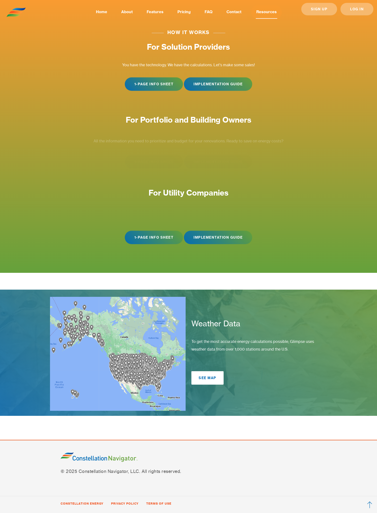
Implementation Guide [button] (218, 84)
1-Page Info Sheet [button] (154, 84)
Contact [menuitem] (233, 11)
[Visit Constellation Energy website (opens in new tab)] (82, 503)
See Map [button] (207, 378)
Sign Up (319, 9)
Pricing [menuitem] (184, 11)
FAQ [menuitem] (209, 11)
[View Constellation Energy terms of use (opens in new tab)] (158, 503)
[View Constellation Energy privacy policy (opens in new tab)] (124, 503)
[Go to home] (16, 12)
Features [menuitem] (155, 11)
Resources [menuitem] (266, 11)
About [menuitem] (127, 11)
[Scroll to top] (370, 506)
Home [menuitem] (101, 11)
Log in (357, 9)
